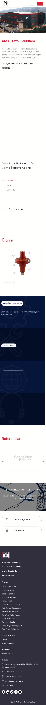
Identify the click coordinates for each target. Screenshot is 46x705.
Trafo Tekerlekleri (9, 618)
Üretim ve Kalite (8, 635)
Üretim (4, 640)
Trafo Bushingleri (9, 587)
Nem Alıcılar (7, 601)
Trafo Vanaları (8, 590)
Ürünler (5, 582)
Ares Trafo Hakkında (11, 562)
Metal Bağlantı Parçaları (12, 626)
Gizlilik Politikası (16, 702)
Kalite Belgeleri (8, 643)
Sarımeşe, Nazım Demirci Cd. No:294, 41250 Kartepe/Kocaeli (20, 665)
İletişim (5, 660)
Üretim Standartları (10, 571)
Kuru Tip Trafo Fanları (11, 615)
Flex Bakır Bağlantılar (11, 629)
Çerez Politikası (29, 702)
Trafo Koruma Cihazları (11, 604)
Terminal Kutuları (9, 622)
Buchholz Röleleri (9, 597)
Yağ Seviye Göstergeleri (11, 608)
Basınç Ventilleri (8, 594)
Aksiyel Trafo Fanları (10, 611)
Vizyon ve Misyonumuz (11, 567)
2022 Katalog (7, 654)
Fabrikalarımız (8, 575)
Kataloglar (6, 649)
